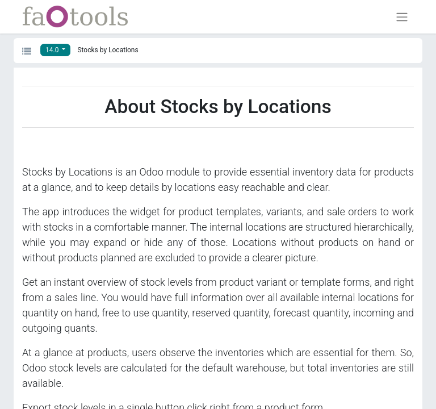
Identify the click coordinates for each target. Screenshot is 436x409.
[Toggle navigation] (402, 17)
